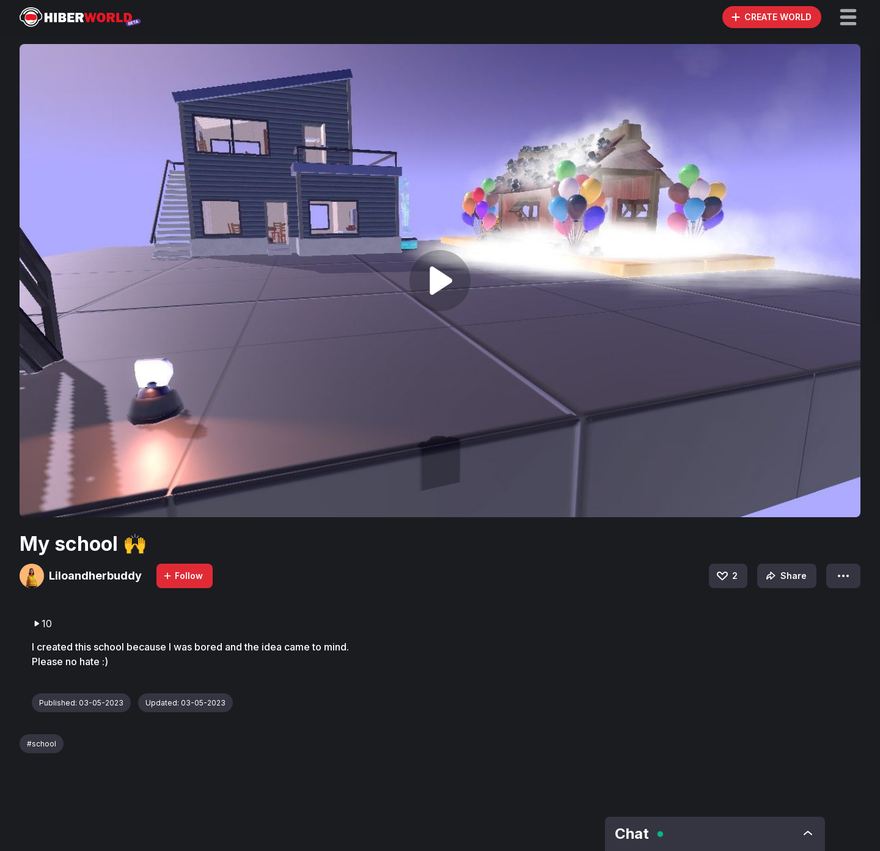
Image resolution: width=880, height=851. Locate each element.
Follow (183, 575)
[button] (848, 17)
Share (785, 576)
